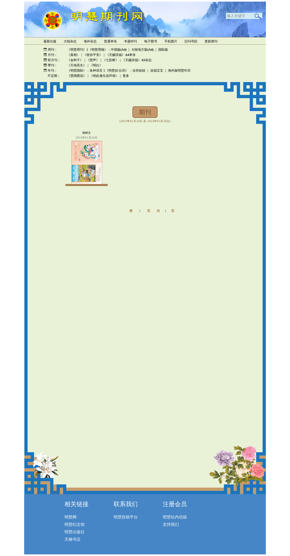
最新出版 (50, 41)
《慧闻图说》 (76, 75)
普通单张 (110, 41)
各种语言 (96, 70)
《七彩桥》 (111, 60)
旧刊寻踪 (190, 41)
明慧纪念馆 (74, 524)
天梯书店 (72, 539)
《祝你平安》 (93, 55)
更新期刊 (211, 41)
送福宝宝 (156, 70)
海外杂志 (90, 41)
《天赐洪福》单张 (121, 55)
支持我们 (171, 524)
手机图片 (170, 41)
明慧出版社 (74, 532)
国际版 (163, 49)
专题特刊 (130, 41)
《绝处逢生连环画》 (104, 75)
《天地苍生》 (76, 65)
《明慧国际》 (76, 70)
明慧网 (70, 517)
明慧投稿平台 (126, 517)
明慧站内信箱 (175, 517)
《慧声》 (92, 60)
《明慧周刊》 (76, 49)
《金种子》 (75, 60)
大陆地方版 (141, 49)
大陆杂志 (70, 41)
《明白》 (96, 65)
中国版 (118, 49)
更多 (126, 75)
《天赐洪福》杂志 (137, 60)
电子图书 (150, 41)
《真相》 (73, 55)
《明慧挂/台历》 (116, 70)
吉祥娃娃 (139, 70)
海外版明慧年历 (179, 70)
